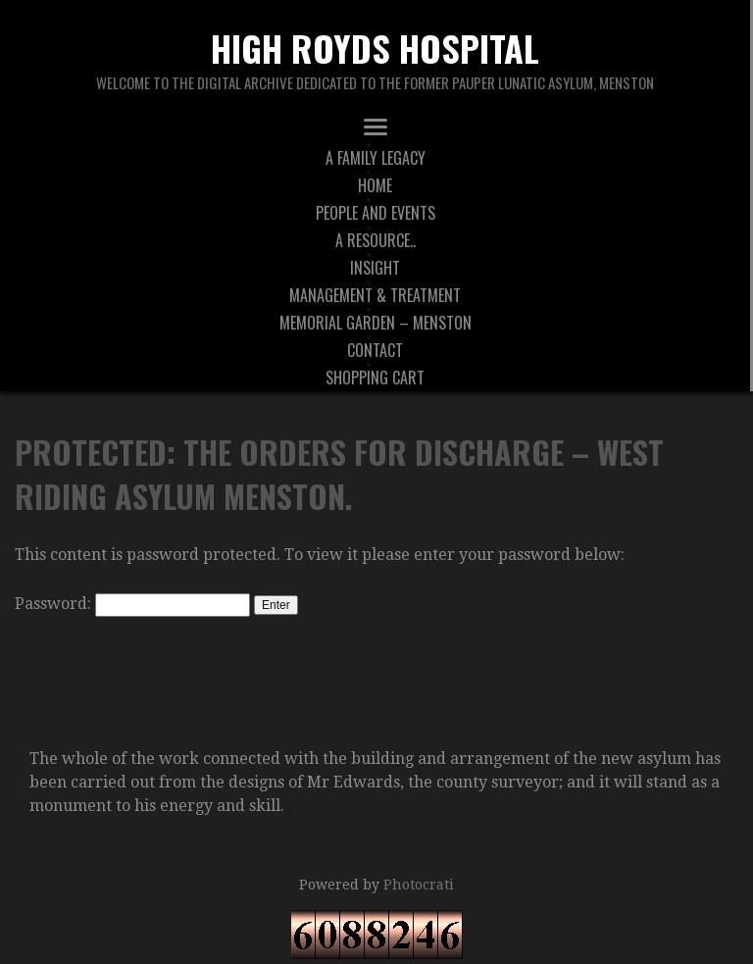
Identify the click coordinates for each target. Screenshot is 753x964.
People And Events (375, 213)
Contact (375, 350)
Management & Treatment (375, 295)
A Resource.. (375, 240)
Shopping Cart (375, 377)
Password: (132, 603)
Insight (375, 268)
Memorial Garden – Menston (375, 322)
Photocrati (418, 884)
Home (375, 185)
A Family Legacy (376, 158)
